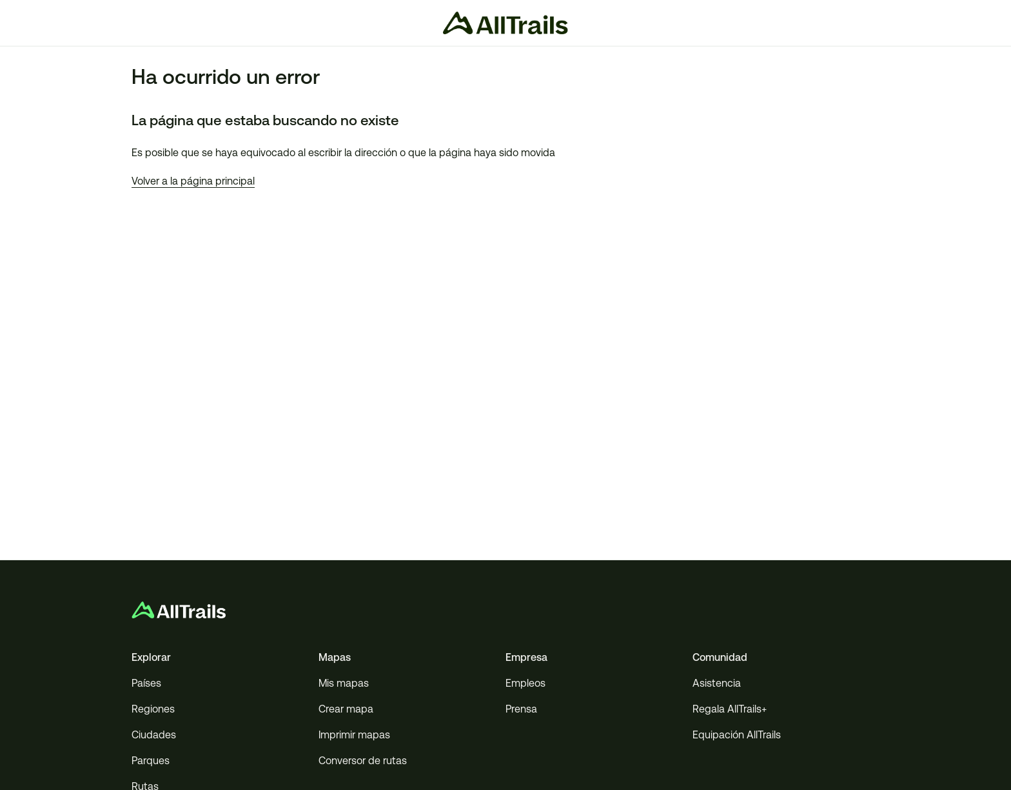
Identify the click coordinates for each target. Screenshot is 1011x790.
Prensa (521, 709)
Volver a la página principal (193, 181)
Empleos (525, 683)
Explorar (151, 657)
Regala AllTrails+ (729, 709)
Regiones (153, 709)
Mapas (335, 657)
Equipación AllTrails (736, 735)
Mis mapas (344, 683)
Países (146, 683)
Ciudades (154, 735)
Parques (151, 761)
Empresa (526, 657)
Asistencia (716, 683)
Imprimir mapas (354, 735)
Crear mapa (346, 709)
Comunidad (719, 657)
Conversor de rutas (363, 761)
